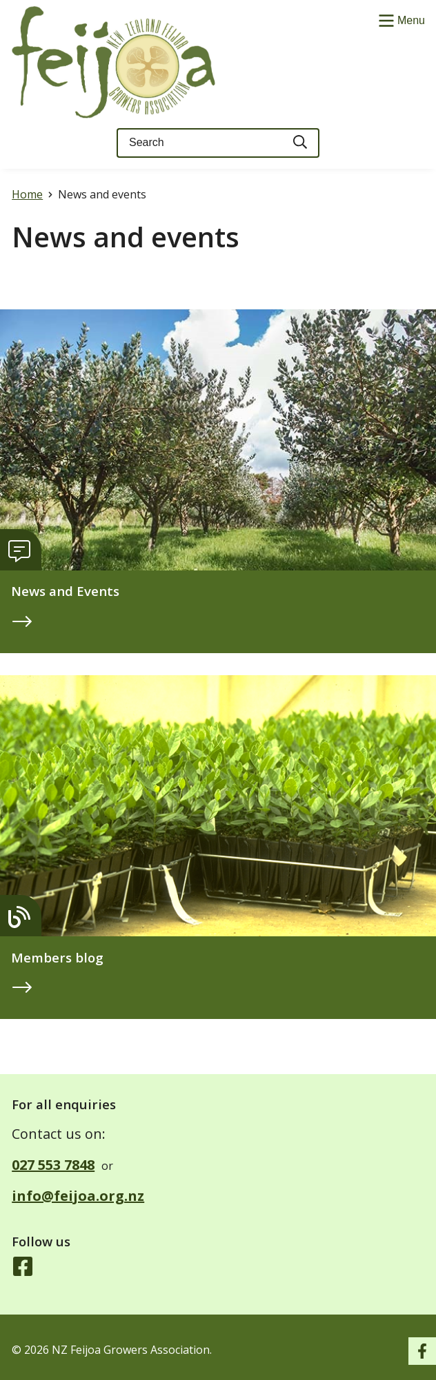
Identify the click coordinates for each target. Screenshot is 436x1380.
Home (27, 194)
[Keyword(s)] (199, 143)
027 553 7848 (53, 1164)
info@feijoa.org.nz (78, 1195)
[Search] (300, 143)
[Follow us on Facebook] (23, 1268)
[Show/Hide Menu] (400, 19)
